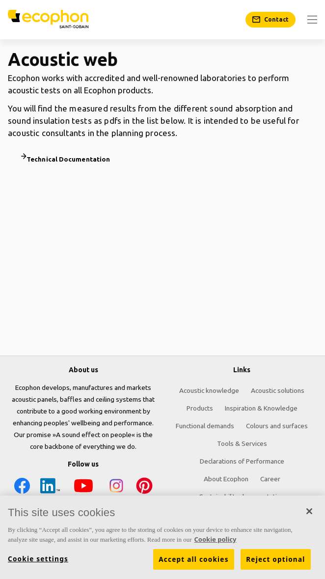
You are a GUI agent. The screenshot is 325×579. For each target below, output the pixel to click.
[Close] (309, 513)
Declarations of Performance (242, 461)
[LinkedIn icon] (50, 487)
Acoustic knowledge (209, 390)
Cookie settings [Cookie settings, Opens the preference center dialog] (38, 561)
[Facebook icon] (22, 487)
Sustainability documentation (241, 496)
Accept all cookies (193, 561)
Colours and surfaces (277, 426)
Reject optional (275, 561)
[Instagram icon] (116, 487)
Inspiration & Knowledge (261, 408)
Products (200, 408)
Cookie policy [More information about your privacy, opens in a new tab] (215, 541)
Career (270, 479)
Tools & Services (242, 443)
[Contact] (270, 20)
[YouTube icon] (83, 487)
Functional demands (205, 426)
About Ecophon (226, 479)
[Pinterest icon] (144, 487)
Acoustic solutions (277, 390)
